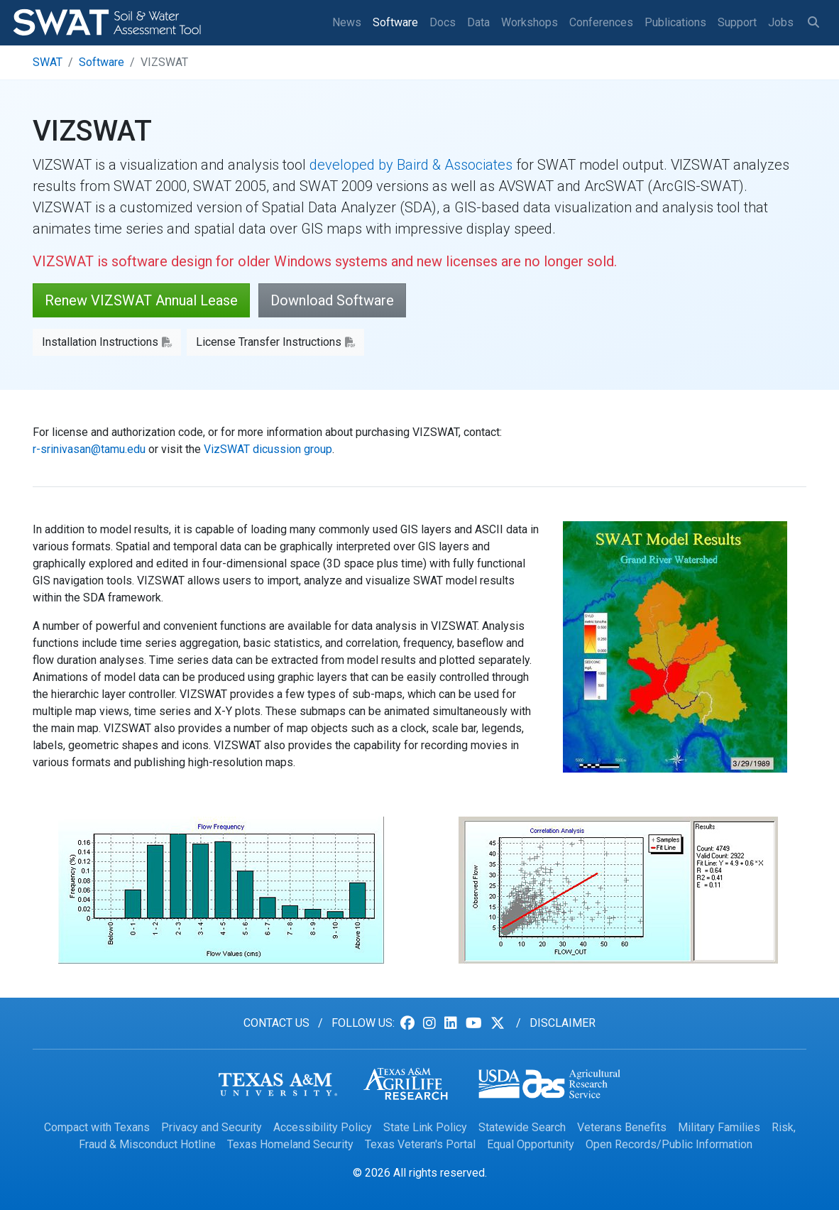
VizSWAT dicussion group (268, 449)
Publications (675, 22)
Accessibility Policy (322, 1127)
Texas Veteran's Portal (420, 1144)
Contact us (276, 1023)
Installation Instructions (100, 342)
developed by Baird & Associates (410, 164)
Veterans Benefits (622, 1127)
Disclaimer (563, 1023)
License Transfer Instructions (268, 342)
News (346, 22)
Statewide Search (522, 1127)
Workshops (529, 22)
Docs (442, 22)
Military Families (719, 1127)
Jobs (781, 22)
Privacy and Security (211, 1127)
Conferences (601, 22)
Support (737, 22)
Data (478, 22)
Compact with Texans (97, 1127)
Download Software (332, 300)
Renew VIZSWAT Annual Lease (141, 300)
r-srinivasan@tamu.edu (89, 449)
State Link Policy (425, 1127)
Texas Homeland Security (290, 1144)
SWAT (47, 62)
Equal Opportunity (530, 1144)
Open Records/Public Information (669, 1144)
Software (395, 22)
